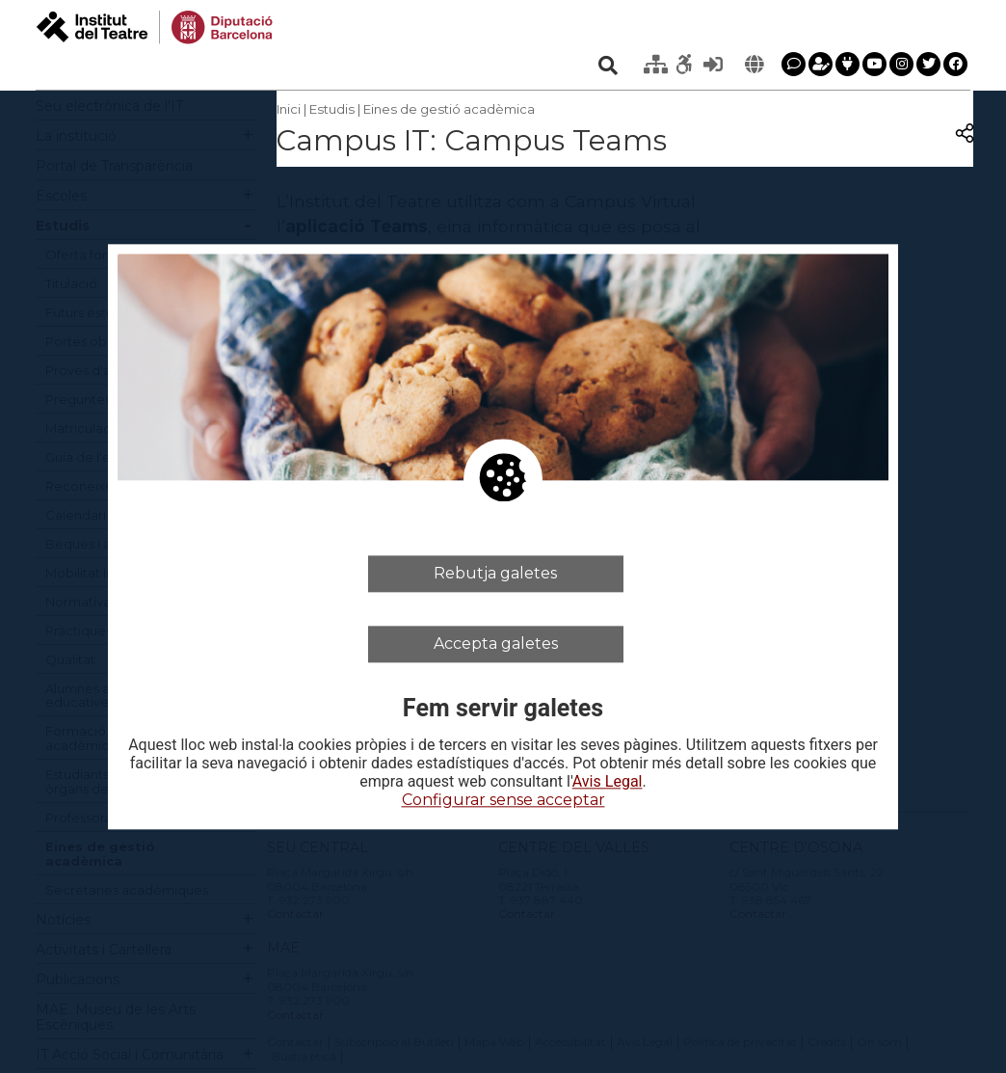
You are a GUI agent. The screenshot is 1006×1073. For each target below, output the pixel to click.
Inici (289, 109)
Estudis (332, 109)
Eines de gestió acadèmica (449, 109)
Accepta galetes (496, 643)
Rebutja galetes (495, 573)
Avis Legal (607, 782)
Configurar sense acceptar (503, 800)
